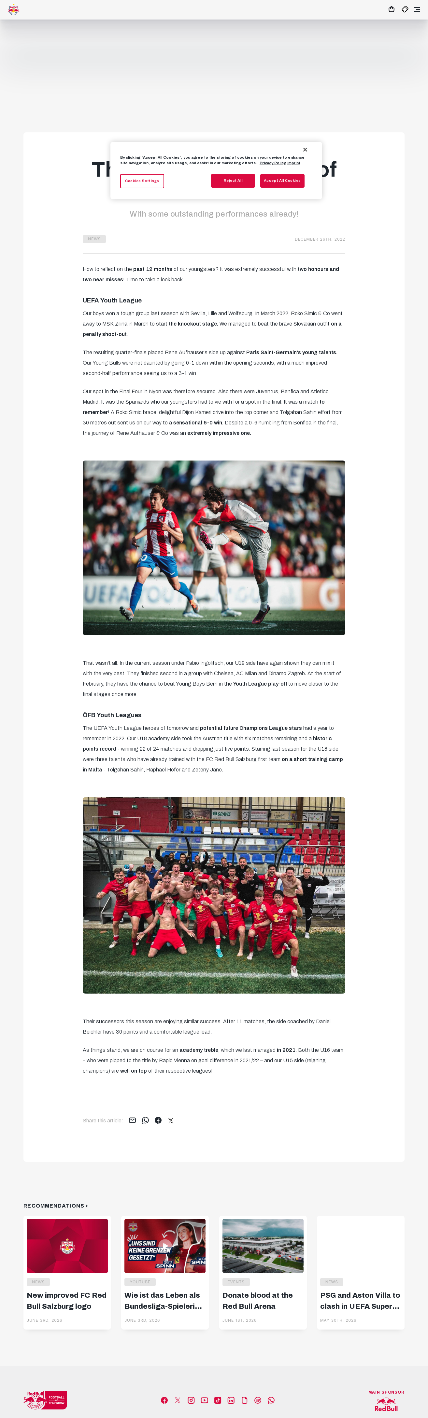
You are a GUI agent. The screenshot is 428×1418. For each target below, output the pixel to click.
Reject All (233, 180)
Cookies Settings (142, 181)
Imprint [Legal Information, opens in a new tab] (293, 163)
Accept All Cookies (282, 180)
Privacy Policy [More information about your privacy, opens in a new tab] (273, 163)
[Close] (305, 149)
